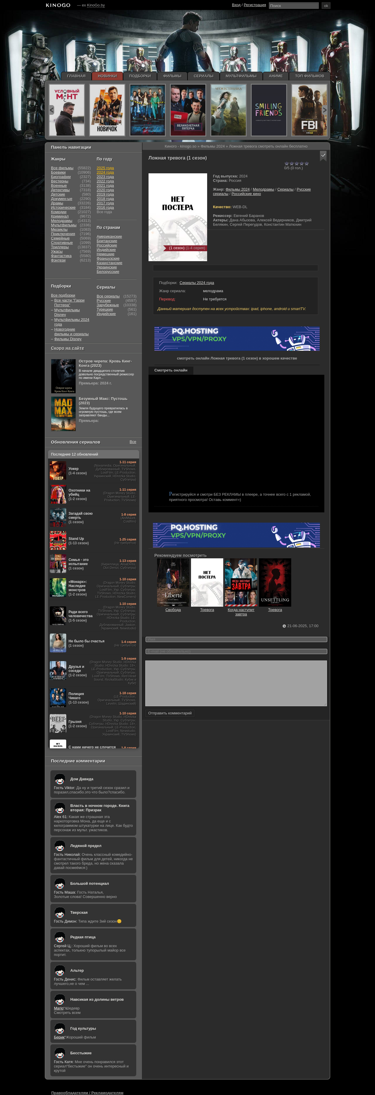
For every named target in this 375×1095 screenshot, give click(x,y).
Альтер (77, 970)
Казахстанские (109, 263)
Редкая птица (83, 937)
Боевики (58, 172)
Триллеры (60, 247)
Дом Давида (81, 779)
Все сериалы (108, 296)
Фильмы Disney (67, 339)
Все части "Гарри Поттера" (69, 302)
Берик (59, 1037)
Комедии (59, 212)
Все (133, 441)
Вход (236, 5)
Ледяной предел (85, 846)
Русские (104, 300)
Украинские (107, 267)
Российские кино (246, 193)
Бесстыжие (81, 1053)
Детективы (60, 190)
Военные (59, 185)
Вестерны (59, 181)
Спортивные (62, 242)
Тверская (79, 912)
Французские (108, 258)
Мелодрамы (263, 189)
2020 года (105, 190)
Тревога (207, 607)
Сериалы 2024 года (197, 282)
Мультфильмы (63, 225)
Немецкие (105, 254)
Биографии (61, 176)
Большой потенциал (89, 883)
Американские (109, 236)
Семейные (60, 238)
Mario (59, 1008)
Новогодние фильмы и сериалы (71, 331)
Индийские (106, 249)
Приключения (63, 234)
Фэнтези (58, 260)
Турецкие (105, 309)
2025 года (105, 168)
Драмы (57, 203)
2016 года (105, 207)
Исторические (63, 207)
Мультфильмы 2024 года (71, 321)
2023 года (105, 176)
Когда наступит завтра (241, 609)
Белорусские (108, 271)
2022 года (105, 181)
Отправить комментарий (170, 722)
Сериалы (285, 189)
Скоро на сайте (67, 347)
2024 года (105, 172)
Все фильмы (62, 168)
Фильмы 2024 (238, 189)
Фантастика (61, 256)
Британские (107, 241)
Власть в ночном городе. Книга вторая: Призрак (99, 807)
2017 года (105, 203)
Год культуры (83, 1028)
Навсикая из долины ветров (97, 999)
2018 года (105, 198)
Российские (107, 245)
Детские (58, 194)
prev (51, 110)
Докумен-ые (61, 198)
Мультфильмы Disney (67, 312)
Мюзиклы (59, 229)
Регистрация (255, 5)
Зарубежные (108, 305)
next (324, 110)
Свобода (173, 607)
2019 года (105, 194)
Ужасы (57, 251)
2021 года (105, 185)
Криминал (60, 216)
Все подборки (63, 295)
